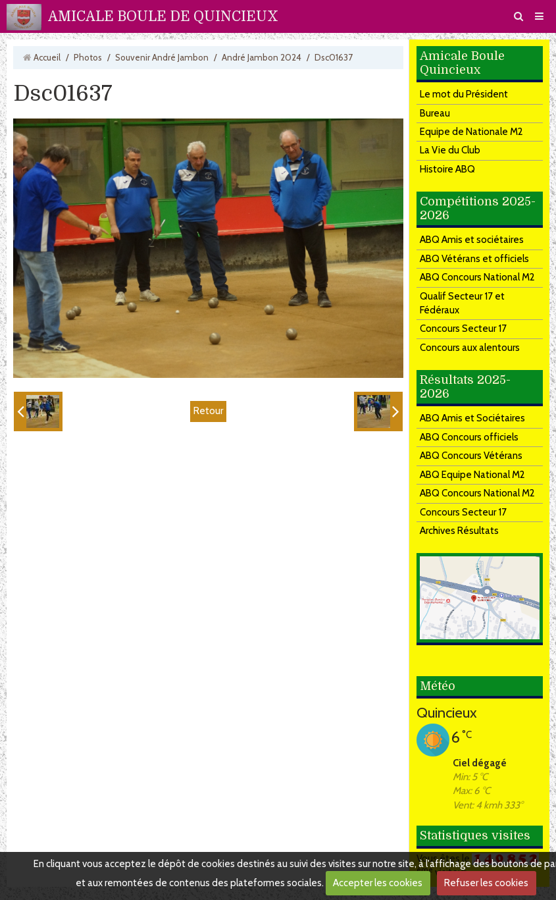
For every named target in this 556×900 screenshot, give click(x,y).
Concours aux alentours (470, 348)
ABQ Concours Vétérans (471, 456)
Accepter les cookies (377, 883)
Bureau (435, 113)
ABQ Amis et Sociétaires (472, 418)
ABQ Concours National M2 (477, 277)
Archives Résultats (459, 531)
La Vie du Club (450, 150)
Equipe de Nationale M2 (471, 132)
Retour (208, 411)
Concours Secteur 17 (463, 328)
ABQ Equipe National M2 (472, 475)
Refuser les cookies (486, 883)
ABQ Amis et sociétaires (472, 240)
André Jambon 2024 (261, 57)
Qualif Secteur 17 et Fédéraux (462, 303)
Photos (88, 57)
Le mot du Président (464, 94)
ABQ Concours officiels (469, 437)
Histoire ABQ (447, 169)
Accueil (47, 57)
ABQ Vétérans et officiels (474, 259)
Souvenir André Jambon (162, 57)
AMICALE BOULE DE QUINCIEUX (163, 16)
